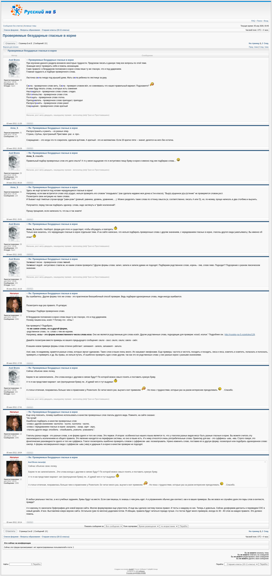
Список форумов (11, 30)
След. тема (263, 47)
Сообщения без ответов (12, 26)
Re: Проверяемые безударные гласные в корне (53, 128)
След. (266, 43)
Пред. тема (253, 47)
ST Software (140, 571)
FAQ (253, 21)
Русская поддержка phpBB (136, 573)
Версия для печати (10, 47)
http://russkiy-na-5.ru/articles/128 (240, 334)
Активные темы (30, 26)
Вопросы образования (30, 30)
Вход (266, 21)
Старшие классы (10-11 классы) (55, 30)
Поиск (259, 21)
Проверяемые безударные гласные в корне (39, 35)
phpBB (131, 569)
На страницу (254, 43)
